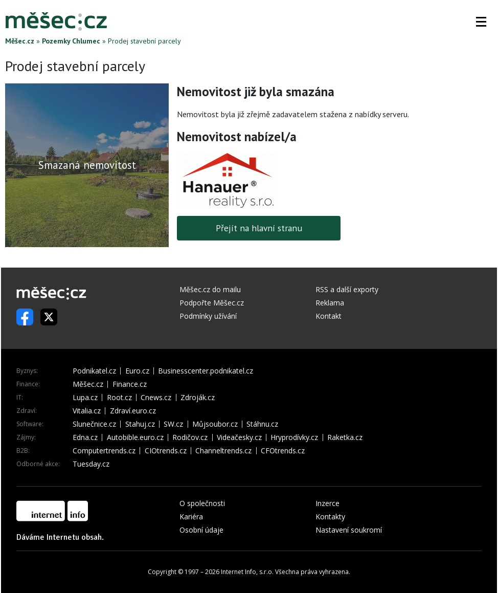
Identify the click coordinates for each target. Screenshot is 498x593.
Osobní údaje (201, 530)
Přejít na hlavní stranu (259, 228)
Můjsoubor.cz (215, 424)
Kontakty (330, 516)
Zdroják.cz (197, 397)
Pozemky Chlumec (71, 41)
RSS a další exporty (346, 289)
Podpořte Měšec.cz (211, 303)
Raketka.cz (345, 437)
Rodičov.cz (190, 437)
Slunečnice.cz (94, 424)
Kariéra (191, 516)
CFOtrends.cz (283, 450)
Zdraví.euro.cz (133, 410)
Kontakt (328, 316)
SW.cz (173, 424)
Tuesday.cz (91, 464)
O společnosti (202, 503)
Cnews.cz (156, 397)
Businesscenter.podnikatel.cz (205, 371)
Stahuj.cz (140, 424)
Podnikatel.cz (94, 371)
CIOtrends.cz (166, 450)
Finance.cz (129, 384)
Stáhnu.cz (262, 424)
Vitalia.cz (87, 410)
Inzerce (327, 503)
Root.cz (119, 397)
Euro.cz (137, 371)
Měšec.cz (19, 41)
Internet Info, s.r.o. (247, 571)
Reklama (329, 303)
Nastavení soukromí (348, 530)
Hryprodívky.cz (294, 437)
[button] (481, 21)
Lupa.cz (85, 397)
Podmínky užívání (208, 316)
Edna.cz (85, 437)
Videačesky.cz (239, 437)
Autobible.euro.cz (135, 437)
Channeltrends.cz (223, 450)
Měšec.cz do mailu (210, 289)
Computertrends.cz (104, 450)
